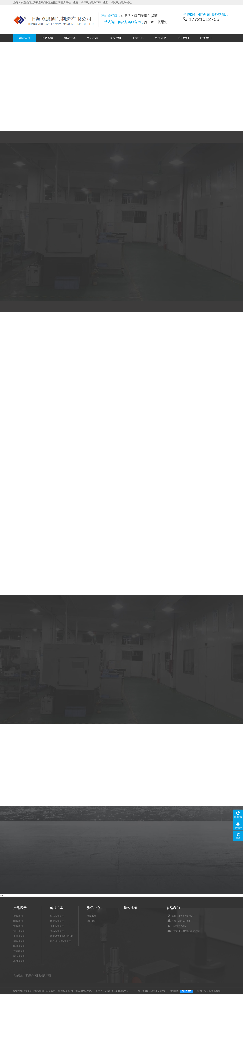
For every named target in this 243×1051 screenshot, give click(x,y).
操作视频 (115, 38)
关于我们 (183, 38)
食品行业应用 (57, 996)
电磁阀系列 (19, 1011)
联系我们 (206, 38)
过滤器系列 (19, 1016)
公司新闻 (91, 981)
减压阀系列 (19, 1021)
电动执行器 (44, 1041)
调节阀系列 (19, 1006)
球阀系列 (18, 981)
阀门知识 (91, 986)
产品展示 (47, 38)
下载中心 (138, 38)
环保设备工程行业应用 (61, 1001)
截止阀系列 (19, 996)
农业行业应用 (57, 986)
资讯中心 (92, 38)
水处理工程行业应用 (60, 1006)
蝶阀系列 (18, 991)
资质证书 (160, 38)
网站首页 (24, 38)
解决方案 (70, 38)
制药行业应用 (57, 981)
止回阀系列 (19, 1001)
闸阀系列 (18, 986)
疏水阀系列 (19, 1026)
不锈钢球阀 (31, 1041)
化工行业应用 (57, 991)
